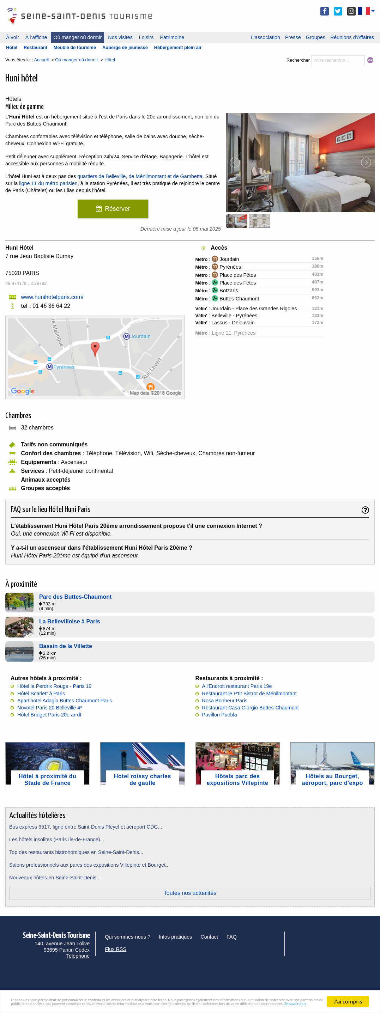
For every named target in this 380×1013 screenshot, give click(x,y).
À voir (12, 37)
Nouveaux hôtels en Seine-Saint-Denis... (55, 877)
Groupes (315, 37)
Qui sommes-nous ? (127, 937)
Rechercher (298, 60)
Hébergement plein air (177, 47)
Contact (209, 937)
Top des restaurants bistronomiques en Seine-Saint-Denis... (76, 852)
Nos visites (120, 37)
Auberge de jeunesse (125, 47)
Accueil (41, 59)
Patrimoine (172, 37)
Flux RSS (115, 949)
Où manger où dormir (77, 37)
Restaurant (35, 47)
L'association (265, 37)
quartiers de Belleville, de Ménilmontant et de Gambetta (139, 176)
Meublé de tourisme (75, 47)
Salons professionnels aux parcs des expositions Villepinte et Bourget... (89, 865)
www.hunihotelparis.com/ (52, 297)
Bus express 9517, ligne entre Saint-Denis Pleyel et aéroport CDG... (85, 827)
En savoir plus (305, 1004)
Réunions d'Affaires (352, 37)
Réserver (117, 208)
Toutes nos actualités (190, 893)
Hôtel (11, 47)
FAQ (232, 937)
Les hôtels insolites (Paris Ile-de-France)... (56, 839)
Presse (293, 37)
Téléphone (78, 956)
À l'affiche (36, 37)
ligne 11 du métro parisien (48, 183)
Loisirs (146, 37)
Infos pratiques (175, 937)
